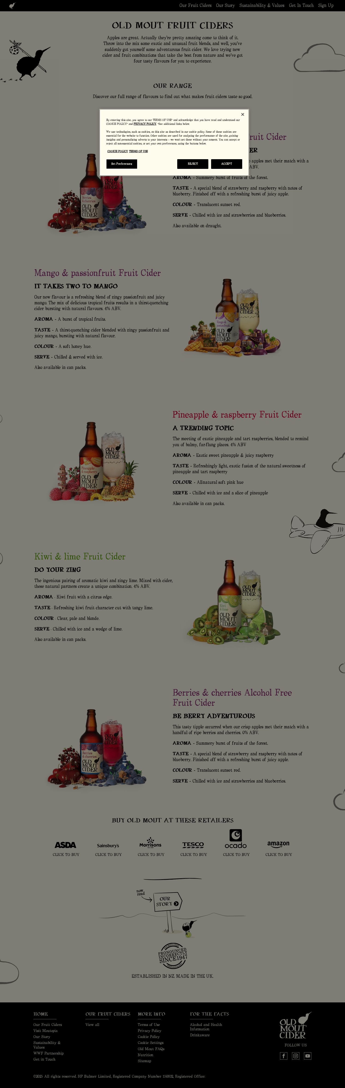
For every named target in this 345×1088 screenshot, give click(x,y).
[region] (174, 142)
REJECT (193, 163)
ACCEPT (226, 163)
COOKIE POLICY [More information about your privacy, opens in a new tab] (117, 151)
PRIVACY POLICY (145, 124)
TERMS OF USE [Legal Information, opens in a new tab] (138, 151)
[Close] (243, 114)
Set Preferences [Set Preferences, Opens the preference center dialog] (121, 163)
